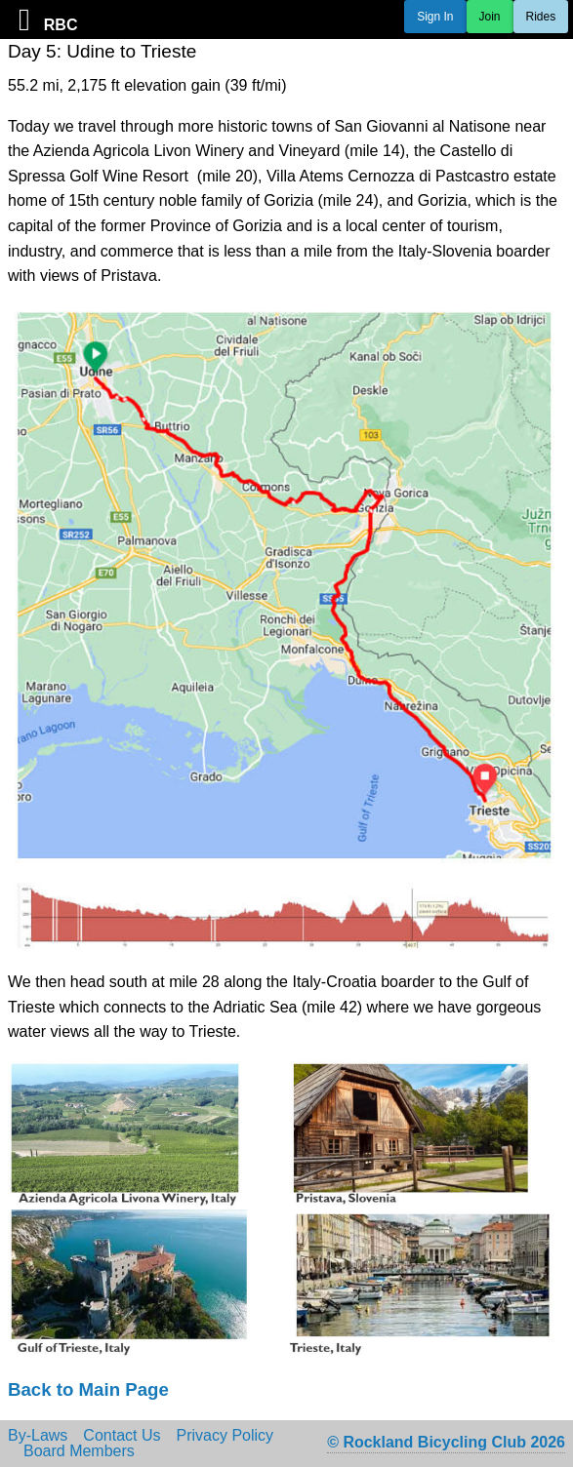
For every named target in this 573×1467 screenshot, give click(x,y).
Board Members (79, 1451)
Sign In (435, 16)
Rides (541, 16)
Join (490, 16)
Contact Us (121, 1436)
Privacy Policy (225, 1436)
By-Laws (37, 1436)
